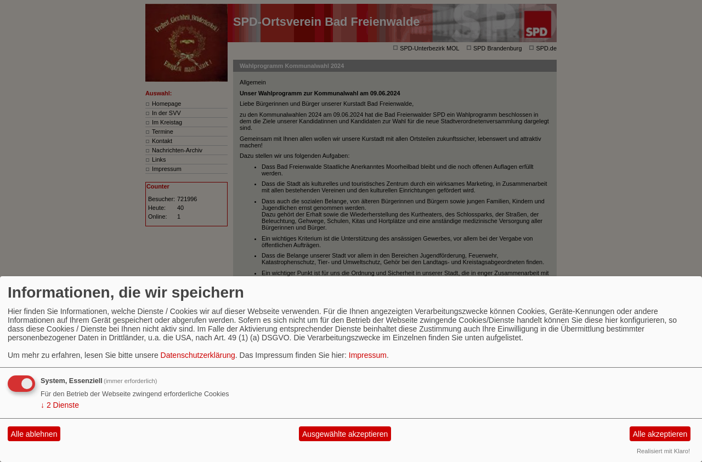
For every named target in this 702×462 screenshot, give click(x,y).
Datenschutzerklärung (198, 355)
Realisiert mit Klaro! (663, 451)
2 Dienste (60, 405)
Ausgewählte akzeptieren (345, 434)
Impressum (368, 355)
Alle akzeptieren (660, 434)
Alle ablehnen (34, 434)
